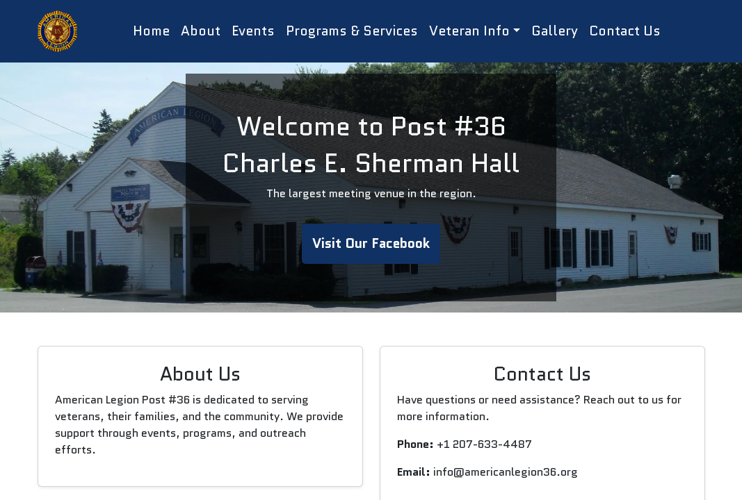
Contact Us (625, 31)
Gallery (554, 31)
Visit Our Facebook (371, 243)
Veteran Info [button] (469, 31)
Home (151, 31)
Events (253, 31)
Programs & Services (352, 31)
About (200, 31)
